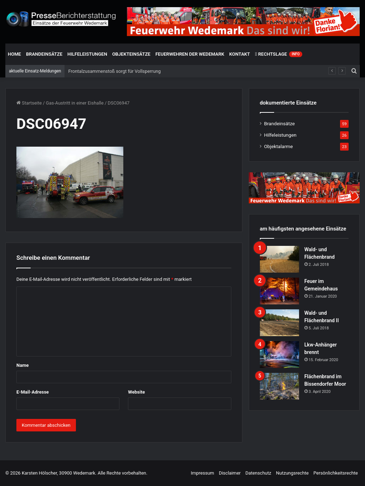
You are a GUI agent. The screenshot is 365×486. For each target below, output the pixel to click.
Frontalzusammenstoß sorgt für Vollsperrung (114, 71)
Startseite (29, 103)
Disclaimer (230, 473)
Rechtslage (278, 54)
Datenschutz (258, 473)
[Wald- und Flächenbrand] (279, 259)
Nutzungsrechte (292, 473)
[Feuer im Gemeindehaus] (279, 291)
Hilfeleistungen (87, 54)
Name (22, 365)
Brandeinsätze (44, 54)
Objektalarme (278, 146)
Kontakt (239, 54)
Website (136, 392)
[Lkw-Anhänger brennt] (279, 354)
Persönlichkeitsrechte (335, 473)
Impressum (202, 473)
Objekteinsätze (131, 54)
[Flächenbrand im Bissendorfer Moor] (279, 386)
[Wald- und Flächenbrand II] (279, 322)
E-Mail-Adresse (32, 392)
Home (14, 54)
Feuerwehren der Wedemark (189, 54)
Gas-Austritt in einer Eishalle (75, 103)
